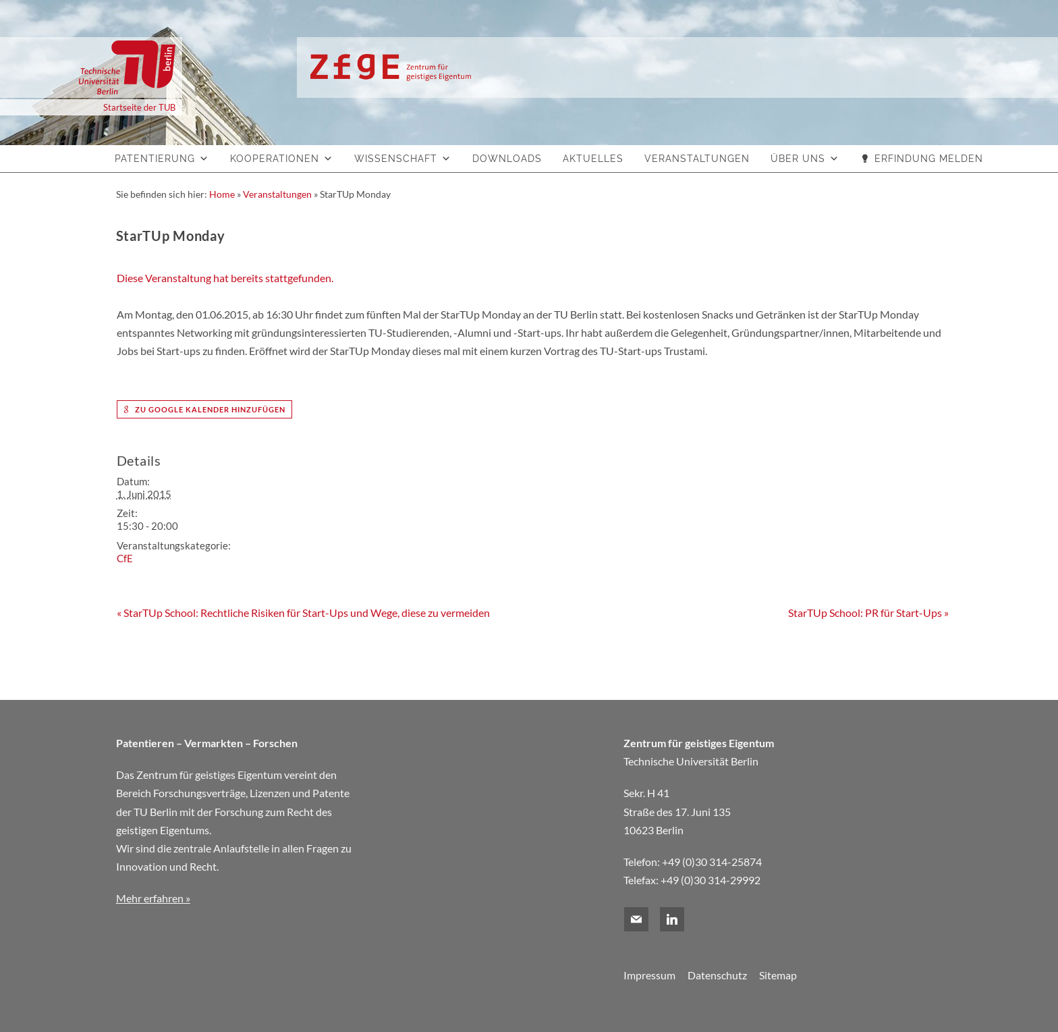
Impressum (649, 975)
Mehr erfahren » (153, 898)
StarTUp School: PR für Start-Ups (868, 612)
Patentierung (155, 158)
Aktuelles (593, 158)
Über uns (798, 158)
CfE (125, 558)
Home (222, 194)
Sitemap (778, 975)
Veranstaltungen (697, 158)
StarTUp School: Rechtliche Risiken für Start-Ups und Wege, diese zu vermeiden (303, 612)
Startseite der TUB (139, 107)
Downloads (507, 158)
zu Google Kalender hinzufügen (204, 409)
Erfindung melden (928, 158)
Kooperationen (274, 158)
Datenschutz (717, 975)
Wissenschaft (395, 158)
